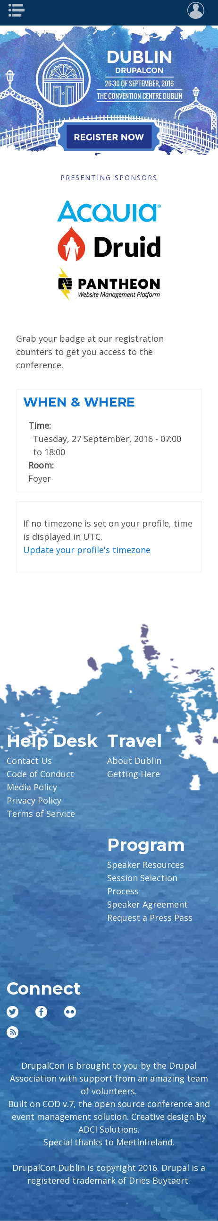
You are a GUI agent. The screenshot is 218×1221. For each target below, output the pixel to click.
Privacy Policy (34, 800)
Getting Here (133, 773)
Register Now (109, 136)
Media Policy (32, 787)
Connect (44, 988)
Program (146, 844)
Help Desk (52, 740)
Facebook (41, 1012)
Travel (134, 740)
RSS (12, 1032)
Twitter (12, 1012)
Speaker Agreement (147, 904)
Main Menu (19, 10)
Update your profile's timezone (87, 549)
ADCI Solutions (108, 1129)
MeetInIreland (144, 1142)
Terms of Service (41, 813)
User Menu (198, 10)
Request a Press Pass (150, 917)
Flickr (70, 1012)
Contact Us (29, 760)
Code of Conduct (40, 773)
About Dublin (134, 760)
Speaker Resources (145, 864)
